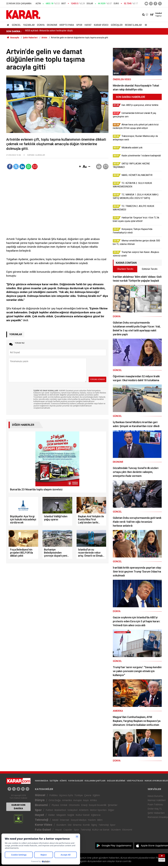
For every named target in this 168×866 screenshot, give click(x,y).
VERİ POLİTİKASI (135, 780)
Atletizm (84, 810)
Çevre (87, 795)
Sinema (77, 825)
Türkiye (78, 795)
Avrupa (77, 800)
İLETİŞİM (54, 780)
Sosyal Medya (78, 820)
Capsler (67, 829)
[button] (80, 166)
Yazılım (92, 820)
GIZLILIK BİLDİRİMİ (116, 780)
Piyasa (55, 805)
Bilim (99, 820)
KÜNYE (63, 780)
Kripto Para (67, 25)
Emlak (63, 805)
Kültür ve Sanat (100, 829)
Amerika (67, 800)
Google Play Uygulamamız (116, 845)
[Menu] (145, 25)
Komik (86, 825)
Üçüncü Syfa (66, 795)
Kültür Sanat (83, 815)
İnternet (64, 820)
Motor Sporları (98, 810)
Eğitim (96, 795)
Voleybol (72, 810)
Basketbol (60, 810)
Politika (53, 795)
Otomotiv (74, 805)
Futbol (49, 810)
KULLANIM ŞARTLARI (95, 780)
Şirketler (112, 805)
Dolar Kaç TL (155, 808)
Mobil (55, 820)
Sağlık (70, 815)
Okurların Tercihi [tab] (125, 269)
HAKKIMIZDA (41, 780)
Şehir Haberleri (156, 813)
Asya (86, 800)
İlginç (94, 825)
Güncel (16, 25)
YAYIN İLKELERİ (75, 780)
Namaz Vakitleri (157, 800)
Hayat (88, 25)
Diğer (111, 810)
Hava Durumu (155, 796)
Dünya (41, 25)
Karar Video (101, 25)
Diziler (51, 815)
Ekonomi (52, 25)
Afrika (93, 800)
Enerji (84, 805)
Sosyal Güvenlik (97, 805)
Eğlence (95, 815)
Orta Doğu (55, 800)
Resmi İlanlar (133, 25)
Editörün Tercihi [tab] (149, 269)
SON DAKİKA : (14, 31)
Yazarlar (29, 25)
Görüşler (117, 25)
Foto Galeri (43, 830)
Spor (79, 25)
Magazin (61, 815)
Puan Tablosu (155, 804)
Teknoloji (41, 820)
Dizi (69, 825)
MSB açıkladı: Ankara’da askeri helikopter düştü (49, 31)
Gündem (61, 825)
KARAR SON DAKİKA (18, 806)
